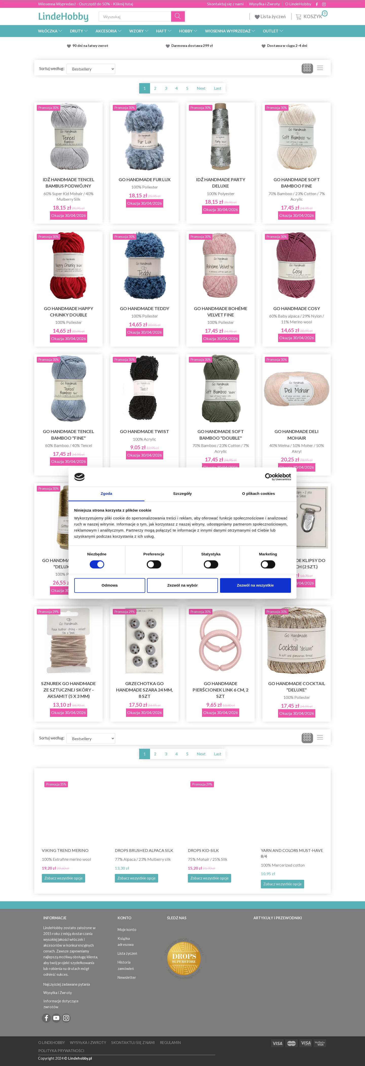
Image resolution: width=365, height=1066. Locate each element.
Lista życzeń (270, 16)
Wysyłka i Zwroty (264, 4)
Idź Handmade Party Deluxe (220, 183)
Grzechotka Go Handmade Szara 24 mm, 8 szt (144, 690)
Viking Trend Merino (65, 850)
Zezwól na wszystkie (255, 585)
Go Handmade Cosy (296, 308)
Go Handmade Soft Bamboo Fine (296, 183)
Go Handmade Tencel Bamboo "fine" (68, 434)
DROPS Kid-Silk (203, 850)
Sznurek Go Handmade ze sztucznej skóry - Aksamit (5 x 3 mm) (68, 690)
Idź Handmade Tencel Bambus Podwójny (68, 183)
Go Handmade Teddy (144, 308)
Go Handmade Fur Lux (145, 179)
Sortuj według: (51, 68)
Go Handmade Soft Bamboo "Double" (220, 434)
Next (201, 88)
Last (217, 88)
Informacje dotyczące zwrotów (61, 1004)
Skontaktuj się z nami (225, 4)
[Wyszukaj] (178, 16)
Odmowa (110, 585)
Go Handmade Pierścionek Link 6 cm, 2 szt (220, 690)
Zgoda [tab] (106, 494)
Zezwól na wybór (182, 585)
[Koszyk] (311, 16)
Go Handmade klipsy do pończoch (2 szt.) (296, 563)
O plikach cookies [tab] (258, 494)
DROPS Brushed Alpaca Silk (144, 850)
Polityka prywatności (61, 1051)
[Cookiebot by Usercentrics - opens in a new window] (269, 477)
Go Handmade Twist (144, 431)
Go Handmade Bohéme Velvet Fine (220, 311)
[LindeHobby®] (63, 15)
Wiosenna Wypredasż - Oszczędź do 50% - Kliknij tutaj (85, 3)
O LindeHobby (298, 4)
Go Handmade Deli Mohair (297, 434)
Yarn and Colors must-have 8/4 (292, 853)
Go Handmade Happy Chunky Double (68, 311)
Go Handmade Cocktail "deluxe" (296, 687)
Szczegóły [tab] (182, 494)
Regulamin (170, 1042)
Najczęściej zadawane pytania (66, 984)
